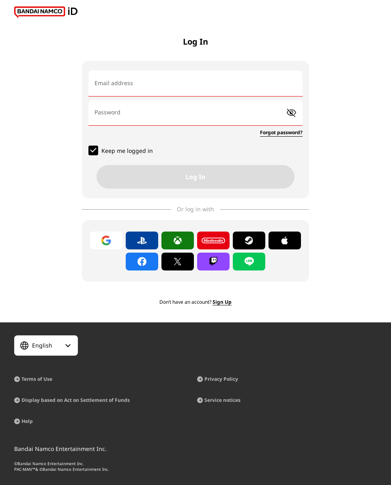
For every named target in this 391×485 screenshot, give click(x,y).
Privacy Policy (221, 379)
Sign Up (222, 301)
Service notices (222, 400)
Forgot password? (281, 132)
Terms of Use (36, 379)
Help (27, 421)
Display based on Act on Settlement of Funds (75, 400)
